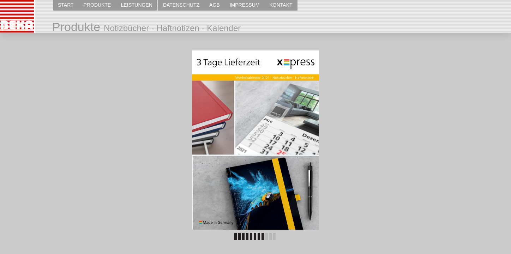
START (66, 5)
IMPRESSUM (245, 5)
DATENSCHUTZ (181, 5)
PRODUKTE (97, 5)
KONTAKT (280, 5)
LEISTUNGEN (136, 5)
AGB (214, 5)
